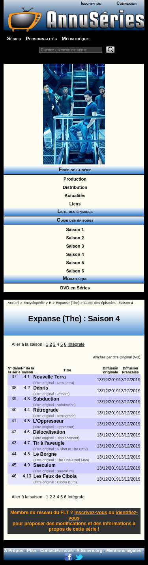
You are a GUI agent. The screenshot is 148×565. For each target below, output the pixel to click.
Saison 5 (74, 262)
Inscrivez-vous (90, 512)
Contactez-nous (56, 550)
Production (73, 179)
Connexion (126, 3)
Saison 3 (74, 246)
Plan (31, 550)
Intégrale (75, 344)
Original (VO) (130, 357)
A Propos (13, 550)
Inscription (91, 3)
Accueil (13, 303)
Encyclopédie (34, 303)
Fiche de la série (74, 169)
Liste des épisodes (74, 211)
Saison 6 (74, 271)
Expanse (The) (67, 303)
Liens (74, 203)
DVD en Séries (74, 287)
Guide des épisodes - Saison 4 (108, 303)
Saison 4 (74, 254)
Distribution (73, 187)
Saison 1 (74, 229)
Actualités (73, 195)
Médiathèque (75, 38)
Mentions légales (123, 550)
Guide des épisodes (73, 220)
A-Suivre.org (90, 550)
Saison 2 (74, 237)
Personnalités (41, 38)
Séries (14, 38)
